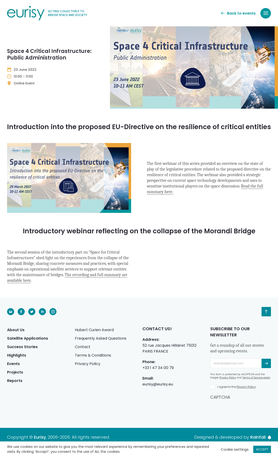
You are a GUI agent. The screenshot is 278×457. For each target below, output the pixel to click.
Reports (14, 380)
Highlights (16, 355)
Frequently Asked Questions (100, 338)
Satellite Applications (27, 338)
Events (13, 363)
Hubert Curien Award (94, 330)
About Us (15, 330)
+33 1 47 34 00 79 (158, 367)
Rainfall (260, 437)
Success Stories (22, 347)
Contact (82, 347)
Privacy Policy (87, 363)
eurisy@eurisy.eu (157, 384)
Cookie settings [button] (235, 449)
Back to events (238, 13)
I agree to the (236, 387)
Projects (15, 372)
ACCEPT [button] (262, 449)
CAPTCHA (220, 397)
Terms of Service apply (256, 377)
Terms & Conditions (93, 355)
